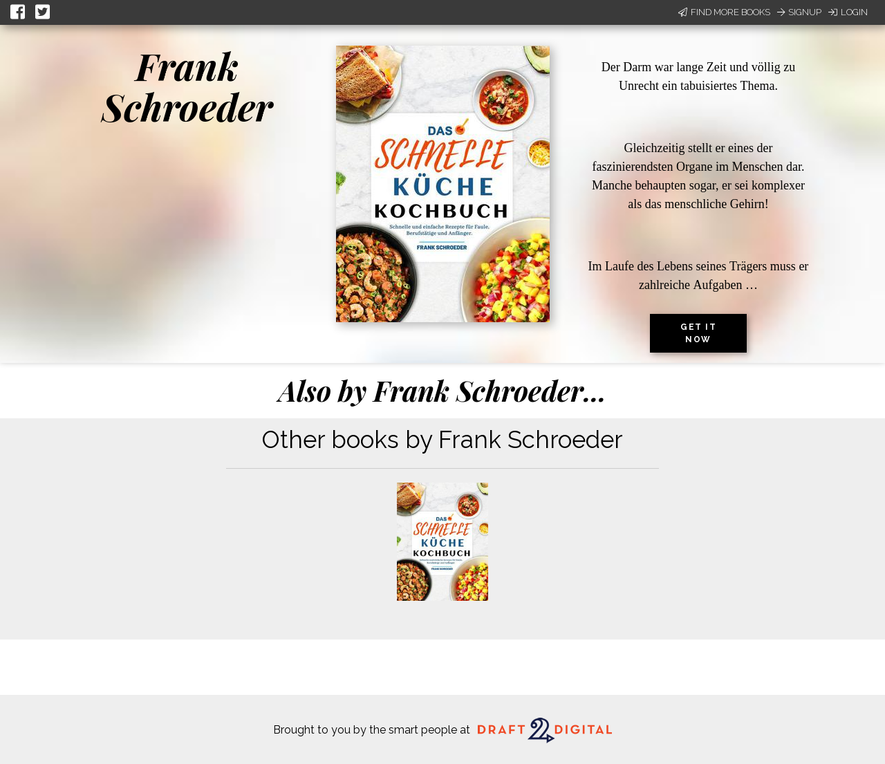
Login (848, 12)
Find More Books (724, 12)
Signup (799, 12)
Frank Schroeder (187, 86)
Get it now (698, 333)
